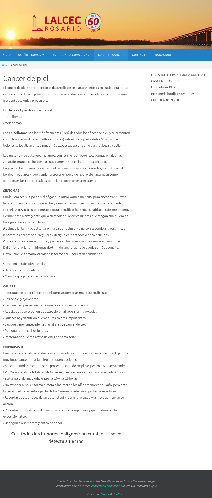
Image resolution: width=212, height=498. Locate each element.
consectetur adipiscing (105, 486)
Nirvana (105, 494)
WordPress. (118, 494)
